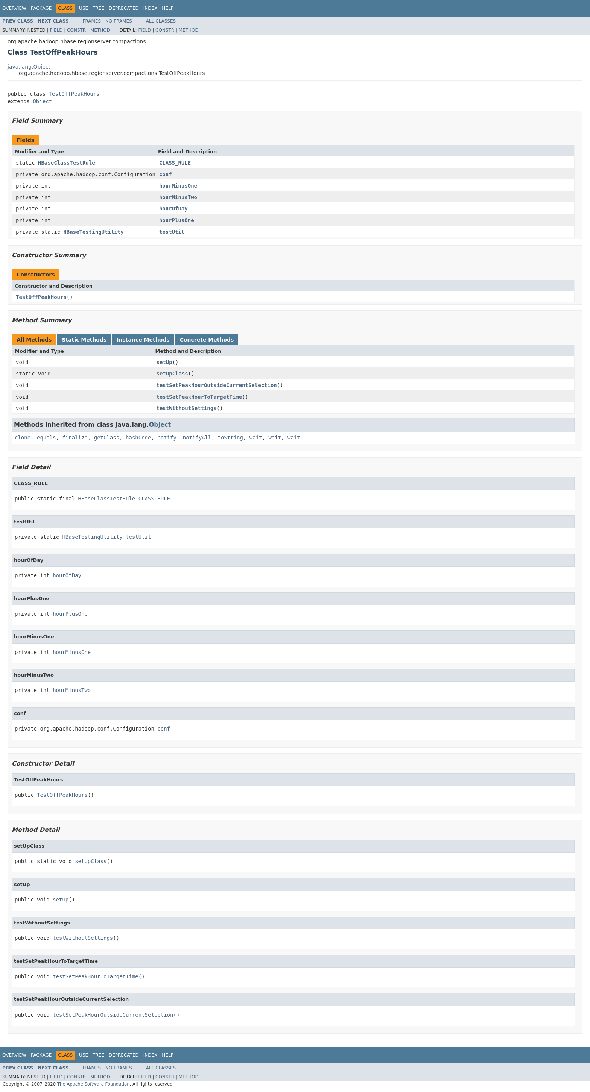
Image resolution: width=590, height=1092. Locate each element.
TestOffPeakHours (74, 94)
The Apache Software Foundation (93, 1084)
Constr (76, 30)
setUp (164, 362)
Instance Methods (143, 340)
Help (167, 8)
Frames (92, 21)
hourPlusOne (176, 220)
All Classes (161, 21)
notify (166, 438)
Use (83, 8)
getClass (106, 438)
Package (41, 8)
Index (150, 8)
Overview (14, 8)
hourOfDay (173, 209)
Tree (98, 8)
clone (22, 438)
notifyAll (197, 438)
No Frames (118, 21)
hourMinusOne (178, 186)
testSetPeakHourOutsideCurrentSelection (217, 385)
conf (165, 174)
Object (42, 101)
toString (230, 438)
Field (56, 30)
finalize (74, 438)
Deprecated (124, 8)
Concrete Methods (207, 340)
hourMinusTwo (178, 197)
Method (100, 30)
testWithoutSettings (187, 408)
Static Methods (84, 340)
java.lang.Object (29, 67)
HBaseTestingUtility (93, 232)
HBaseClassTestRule (66, 163)
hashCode (138, 438)
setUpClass (172, 374)
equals (46, 438)
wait (255, 438)
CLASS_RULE (175, 163)
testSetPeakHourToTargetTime (199, 397)
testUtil (171, 232)
